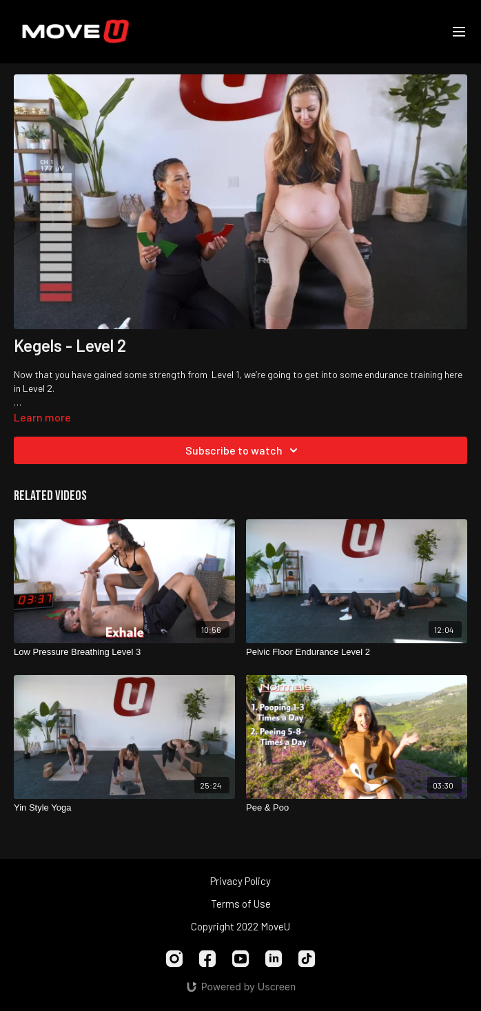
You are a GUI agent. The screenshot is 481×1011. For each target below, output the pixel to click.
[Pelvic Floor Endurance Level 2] (356, 652)
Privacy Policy (240, 881)
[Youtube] (240, 958)
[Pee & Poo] (356, 808)
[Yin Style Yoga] (124, 808)
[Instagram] (174, 958)
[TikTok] (306, 958)
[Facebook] (207, 958)
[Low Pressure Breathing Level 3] (124, 652)
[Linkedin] (273, 958)
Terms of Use (241, 903)
